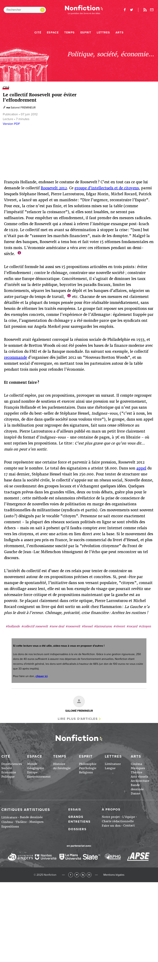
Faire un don (111, 826)
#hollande (13, 626)
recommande (15, 357)
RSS (83, 874)
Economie (8, 772)
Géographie (35, 768)
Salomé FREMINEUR (23, 107)
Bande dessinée (31, 817)
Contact (129, 825)
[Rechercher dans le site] (25, 10)
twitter (131, 10)
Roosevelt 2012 (54, 188)
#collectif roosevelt (34, 626)
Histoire (59, 764)
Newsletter (152, 10)
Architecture (140, 781)
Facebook (70, 874)
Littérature (113, 764)
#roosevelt (72, 626)
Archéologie (62, 768)
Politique (8, 776)
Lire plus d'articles (78, 719)
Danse (135, 793)
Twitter (76, 874)
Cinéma (136, 764)
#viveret (119, 626)
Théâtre (136, 772)
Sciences (15, 764)
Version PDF (11, 124)
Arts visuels (139, 776)
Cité (37, 32)
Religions (86, 772)
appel (141, 468)
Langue (110, 768)
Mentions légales (113, 875)
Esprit (85, 32)
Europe (32, 772)
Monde (32, 764)
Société (6, 768)
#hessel (87, 626)
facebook (124, 10)
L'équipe (128, 817)
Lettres (103, 32)
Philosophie (87, 764)
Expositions (10, 826)
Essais (74, 809)
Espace (53, 32)
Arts (120, 32)
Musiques (138, 768)
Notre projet (111, 817)
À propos (111, 809)
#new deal (56, 626)
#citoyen (145, 626)
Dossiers (77, 829)
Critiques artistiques (25, 810)
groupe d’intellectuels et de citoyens (106, 188)
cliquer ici (41, 676)
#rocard (131, 626)
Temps (69, 32)
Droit (5, 764)
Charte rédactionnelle (118, 821)
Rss (145, 10)
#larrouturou (103, 626)
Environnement (39, 776)
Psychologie (87, 768)
